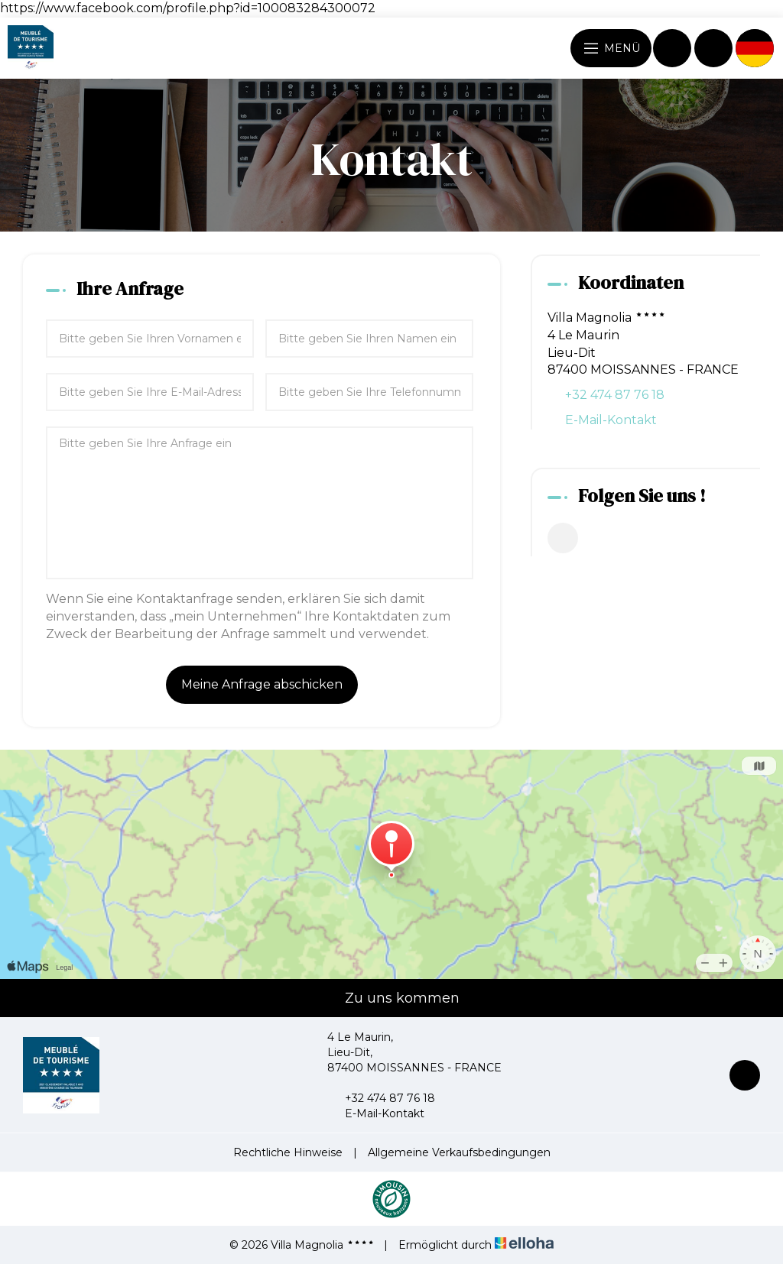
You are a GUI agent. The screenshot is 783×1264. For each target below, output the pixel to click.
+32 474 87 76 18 (381, 1098)
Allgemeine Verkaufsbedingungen (459, 1152)
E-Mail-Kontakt (611, 420)
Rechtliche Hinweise (288, 1152)
